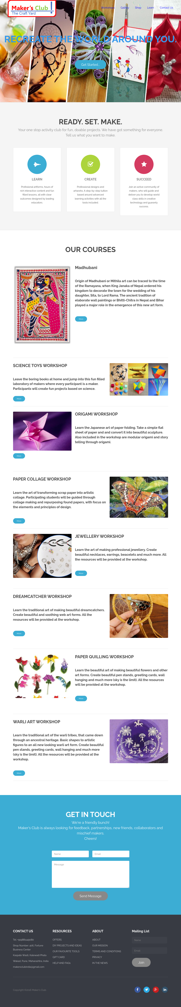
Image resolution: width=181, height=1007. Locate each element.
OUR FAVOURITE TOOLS (66, 951)
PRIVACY (97, 957)
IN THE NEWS (100, 963)
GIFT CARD (59, 957)
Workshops (108, 7)
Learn (150, 7)
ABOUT (96, 939)
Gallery (125, 7)
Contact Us (166, 7)
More (81, 319)
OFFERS (57, 939)
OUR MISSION (100, 945)
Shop (138, 7)
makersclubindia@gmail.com (28, 966)
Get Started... (90, 65)
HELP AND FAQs (62, 963)
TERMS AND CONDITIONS (106, 951)
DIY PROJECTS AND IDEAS (67, 945)
